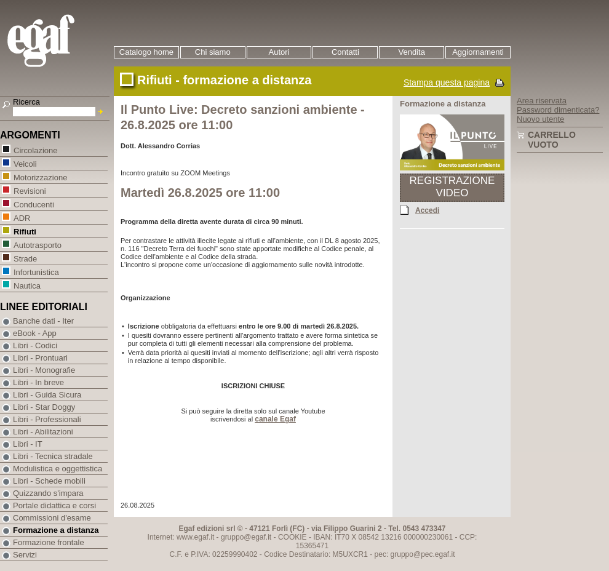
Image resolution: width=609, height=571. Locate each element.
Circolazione (35, 150)
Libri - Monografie (44, 370)
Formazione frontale (48, 542)
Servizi (25, 554)
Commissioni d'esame (52, 517)
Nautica (27, 285)
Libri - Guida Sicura (47, 394)
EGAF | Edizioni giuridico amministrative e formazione (56, 42)
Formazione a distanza (55, 530)
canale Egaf (275, 419)
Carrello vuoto (552, 140)
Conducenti (33, 204)
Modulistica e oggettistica (57, 468)
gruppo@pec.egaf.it (423, 554)
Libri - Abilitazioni (43, 431)
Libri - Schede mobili (49, 480)
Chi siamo (213, 52)
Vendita (412, 52)
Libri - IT (27, 444)
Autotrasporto (37, 244)
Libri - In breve (38, 382)
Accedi (427, 210)
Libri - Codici (35, 345)
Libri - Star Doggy (44, 407)
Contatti (345, 52)
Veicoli (25, 163)
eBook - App (35, 333)
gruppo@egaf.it (246, 537)
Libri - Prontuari (40, 357)
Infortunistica (36, 271)
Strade (25, 258)
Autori (279, 52)
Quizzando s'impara (48, 493)
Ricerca (26, 101)
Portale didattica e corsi (54, 505)
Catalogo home (146, 52)
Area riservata (542, 100)
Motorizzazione (40, 177)
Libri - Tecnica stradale (53, 456)
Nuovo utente (540, 119)
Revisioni (29, 190)
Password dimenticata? (558, 109)
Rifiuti (24, 231)
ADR (21, 217)
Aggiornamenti (478, 52)
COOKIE (292, 537)
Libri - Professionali (47, 419)
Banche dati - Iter (43, 320)
